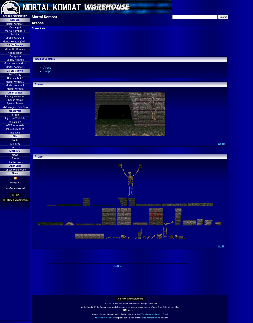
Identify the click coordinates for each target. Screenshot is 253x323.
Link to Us (15, 147)
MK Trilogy (15, 74)
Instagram (15, 182)
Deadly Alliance (15, 59)
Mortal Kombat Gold (15, 63)
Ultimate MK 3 (15, 78)
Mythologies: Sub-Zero (15, 107)
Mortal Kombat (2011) (15, 41)
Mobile (15, 34)
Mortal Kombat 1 (15, 23)
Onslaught (15, 27)
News (15, 155)
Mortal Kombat (15, 88)
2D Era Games (15, 70)
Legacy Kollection (15, 96)
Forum (15, 158)
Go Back (118, 266)
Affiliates (15, 143)
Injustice (15, 132)
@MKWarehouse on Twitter (149, 314)
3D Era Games (15, 45)
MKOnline (15, 151)
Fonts (15, 140)
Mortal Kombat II (15, 85)
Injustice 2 (15, 122)
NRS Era (15, 19)
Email (165, 314)
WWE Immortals (15, 125)
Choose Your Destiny (15, 15)
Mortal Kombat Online (150, 318)
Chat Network (15, 162)
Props (47, 71)
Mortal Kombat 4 (15, 67)
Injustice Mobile (15, 129)
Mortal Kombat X (15, 38)
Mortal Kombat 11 (15, 30)
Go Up (221, 143)
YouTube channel (15, 188)
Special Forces (15, 103)
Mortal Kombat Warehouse (104, 318)
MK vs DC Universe (15, 49)
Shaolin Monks (15, 100)
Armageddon (15, 52)
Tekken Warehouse (15, 169)
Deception (15, 56)
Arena (47, 67)
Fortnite (15, 114)
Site (15, 136)
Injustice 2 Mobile (15, 118)
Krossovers (15, 110)
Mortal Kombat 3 (15, 81)
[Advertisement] (14, 261)
